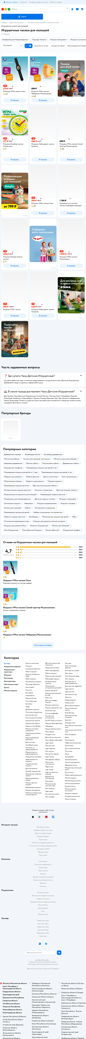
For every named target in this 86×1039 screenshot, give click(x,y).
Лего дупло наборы (52, 754)
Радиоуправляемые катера (32, 779)
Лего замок (69, 673)
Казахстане (47, 969)
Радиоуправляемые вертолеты (32, 738)
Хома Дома (29, 693)
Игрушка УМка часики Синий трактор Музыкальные (29, 607)
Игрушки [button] (7, 675)
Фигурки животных (52, 705)
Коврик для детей (51, 690)
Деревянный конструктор (49, 777)
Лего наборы (49, 732)
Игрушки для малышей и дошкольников (43, 22)
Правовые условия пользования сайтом (43, 962)
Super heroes (49, 757)
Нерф (27, 707)
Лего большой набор (72, 676)
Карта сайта (43, 855)
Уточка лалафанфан (51, 713)
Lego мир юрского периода (51, 773)
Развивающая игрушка (33, 787)
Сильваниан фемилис (33, 669)
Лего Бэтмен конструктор (49, 717)
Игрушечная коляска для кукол (73, 768)
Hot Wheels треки (32, 745)
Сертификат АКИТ (43, 849)
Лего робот (49, 781)
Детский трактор (31, 768)
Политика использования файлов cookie (43, 846)
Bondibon (29, 704)
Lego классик (69, 689)
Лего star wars (50, 746)
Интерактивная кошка (72, 796)
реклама (81, 102)
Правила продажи (43, 836)
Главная (4, 22)
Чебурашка (49, 726)
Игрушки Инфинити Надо (33, 675)
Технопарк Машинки (33, 684)
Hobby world (69, 703)
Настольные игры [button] (11, 684)
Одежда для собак (43, 933)
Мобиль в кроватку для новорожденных (33, 794)
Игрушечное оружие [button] (12, 666)
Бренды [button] (7, 663)
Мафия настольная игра (73, 743)
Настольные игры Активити (71, 716)
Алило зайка (30, 687)
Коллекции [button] (8, 678)
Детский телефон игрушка (51, 701)
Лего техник (49, 751)
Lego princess (69, 692)
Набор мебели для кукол (73, 775)
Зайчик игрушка (70, 799)
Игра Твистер (69, 713)
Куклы (67, 754)
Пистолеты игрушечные (34, 712)
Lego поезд (49, 769)
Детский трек (30, 742)
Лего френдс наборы (52, 759)
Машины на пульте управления (32, 730)
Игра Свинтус (69, 740)
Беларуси (55, 969)
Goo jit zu (29, 690)
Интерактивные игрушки (50, 682)
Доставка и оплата (43, 827)
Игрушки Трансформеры (53, 723)
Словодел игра (70, 723)
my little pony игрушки (33, 682)
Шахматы (68, 720)
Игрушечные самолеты (33, 757)
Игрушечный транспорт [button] (9, 671)
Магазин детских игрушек (31, 784)
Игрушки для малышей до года (53, 694)
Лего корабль (50, 797)
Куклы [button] (6, 687)
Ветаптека (43, 936)
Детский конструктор (52, 737)
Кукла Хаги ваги (50, 711)
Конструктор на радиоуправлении (71, 682)
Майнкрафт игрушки (52, 679)
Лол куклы (68, 751)
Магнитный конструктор (49, 763)
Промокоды (43, 839)
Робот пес (48, 698)
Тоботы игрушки (31, 672)
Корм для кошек (43, 924)
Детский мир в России (35, 969)
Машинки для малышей (53, 676)
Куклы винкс (69, 772)
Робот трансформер (52, 670)
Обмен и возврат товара (43, 833)
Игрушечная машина (33, 723)
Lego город (49, 743)
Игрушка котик (70, 786)
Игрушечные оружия (33, 721)
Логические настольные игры (73, 726)
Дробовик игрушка (32, 709)
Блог (43, 911)
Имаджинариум (70, 700)
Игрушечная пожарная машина (33, 775)
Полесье (28, 666)
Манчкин (68, 697)
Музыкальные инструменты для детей (53, 687)
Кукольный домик (71, 759)
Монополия (69, 746)
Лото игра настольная (72, 748)
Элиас (67, 737)
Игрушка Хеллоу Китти (53, 729)
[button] (22, 17)
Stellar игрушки (31, 679)
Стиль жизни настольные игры (73, 731)
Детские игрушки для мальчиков (52, 664)
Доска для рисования (72, 706)
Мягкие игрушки (70, 778)
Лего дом (68, 663)
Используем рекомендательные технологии (43, 964)
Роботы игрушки (51, 673)
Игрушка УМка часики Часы (17, 580)
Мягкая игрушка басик (72, 783)
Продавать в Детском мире (43, 830)
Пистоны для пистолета (34, 718)
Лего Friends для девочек (70, 667)
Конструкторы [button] (10, 681)
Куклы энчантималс (32, 663)
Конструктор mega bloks (73, 686)
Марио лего (49, 767)
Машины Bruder (31, 698)
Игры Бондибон (70, 734)
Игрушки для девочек (33, 790)
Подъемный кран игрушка (31, 765)
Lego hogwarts (50, 748)
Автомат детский (31, 715)
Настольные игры (71, 694)
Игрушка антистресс (52, 668)
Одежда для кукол (71, 765)
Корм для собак (43, 930)
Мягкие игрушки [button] (10, 690)
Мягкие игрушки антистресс (70, 790)
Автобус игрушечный (33, 771)
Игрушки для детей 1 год (53, 708)
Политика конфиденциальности (43, 843)
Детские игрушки (17, 22)
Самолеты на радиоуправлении (32, 748)
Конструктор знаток (52, 794)
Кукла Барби (69, 757)
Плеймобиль (30, 695)
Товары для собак (43, 927)
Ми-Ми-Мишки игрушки (53, 721)
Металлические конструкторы (50, 785)
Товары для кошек (43, 920)
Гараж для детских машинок (32, 760)
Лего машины (69, 679)
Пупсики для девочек (72, 762)
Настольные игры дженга (71, 709)
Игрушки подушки (71, 793)
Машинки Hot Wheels (33, 726)
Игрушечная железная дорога (33, 734)
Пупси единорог (31, 701)
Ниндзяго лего (50, 734)
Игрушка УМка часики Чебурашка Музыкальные (27, 634)
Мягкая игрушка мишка (73, 781)
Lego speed (49, 791)
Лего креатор (50, 788)
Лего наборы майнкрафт (53, 740)
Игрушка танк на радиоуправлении (32, 753)
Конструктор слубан (72, 670)
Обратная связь (43, 852)
